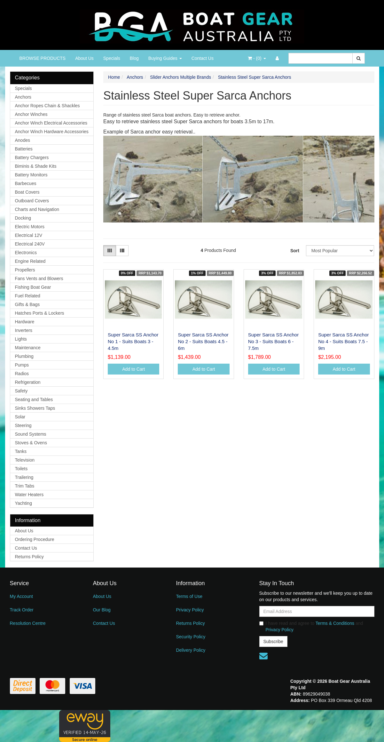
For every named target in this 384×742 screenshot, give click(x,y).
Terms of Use (189, 596)
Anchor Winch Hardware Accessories (52, 131)
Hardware (25, 321)
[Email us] (263, 656)
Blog (134, 58)
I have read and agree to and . (311, 626)
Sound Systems (30, 434)
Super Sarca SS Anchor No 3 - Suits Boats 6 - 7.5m (273, 341)
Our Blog (101, 609)
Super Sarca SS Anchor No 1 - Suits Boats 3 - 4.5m (133, 341)
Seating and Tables (34, 399)
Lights (21, 339)
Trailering (24, 477)
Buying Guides (165, 58)
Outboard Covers (32, 200)
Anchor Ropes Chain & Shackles (47, 105)
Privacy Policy (190, 609)
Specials (111, 58)
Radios (22, 373)
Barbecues (25, 183)
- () (257, 58)
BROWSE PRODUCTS (43, 58)
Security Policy (190, 636)
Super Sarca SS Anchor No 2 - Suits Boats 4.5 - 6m (203, 341)
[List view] (122, 250)
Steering (23, 425)
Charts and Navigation (37, 209)
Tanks (21, 451)
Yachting (23, 503)
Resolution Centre (28, 623)
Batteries (24, 148)
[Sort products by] (340, 250)
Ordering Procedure (34, 539)
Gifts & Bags (27, 304)
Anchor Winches (31, 114)
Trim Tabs (25, 485)
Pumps (22, 364)
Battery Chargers (32, 157)
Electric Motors (30, 226)
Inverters (23, 330)
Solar (20, 416)
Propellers (25, 269)
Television (25, 460)
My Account (21, 596)
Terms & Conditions (335, 623)
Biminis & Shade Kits (36, 166)
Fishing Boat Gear (33, 287)
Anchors (23, 97)
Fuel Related (27, 295)
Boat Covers (27, 192)
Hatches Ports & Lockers (39, 313)
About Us (84, 58)
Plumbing (24, 356)
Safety (21, 390)
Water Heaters (29, 494)
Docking (23, 218)
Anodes (22, 140)
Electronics (26, 252)
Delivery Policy (190, 650)
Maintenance (28, 347)
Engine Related (30, 261)
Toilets (21, 468)
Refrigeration (28, 382)
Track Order (22, 609)
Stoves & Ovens (31, 442)
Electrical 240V (30, 243)
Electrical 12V (29, 235)
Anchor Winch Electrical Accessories (51, 122)
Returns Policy (29, 556)
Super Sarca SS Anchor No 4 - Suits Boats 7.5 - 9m (343, 341)
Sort (294, 250)
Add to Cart (133, 369)
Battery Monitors (31, 174)
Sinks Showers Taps (35, 408)
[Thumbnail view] (109, 250)
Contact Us (203, 58)
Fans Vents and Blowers (39, 278)
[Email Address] (316, 611)
